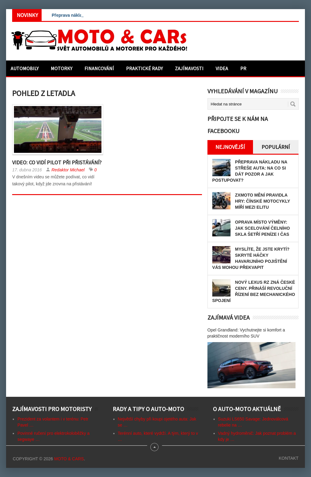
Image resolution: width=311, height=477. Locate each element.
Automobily (25, 68)
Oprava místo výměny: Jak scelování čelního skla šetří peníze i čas (262, 228)
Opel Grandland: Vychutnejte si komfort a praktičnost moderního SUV (246, 333)
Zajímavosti (189, 68)
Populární (275, 146)
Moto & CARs (69, 458)
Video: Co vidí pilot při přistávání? (56, 162)
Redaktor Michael (67, 169)
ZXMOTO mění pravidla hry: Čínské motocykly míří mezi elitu (262, 201)
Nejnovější (230, 146)
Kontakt (289, 458)
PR (243, 68)
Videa (222, 68)
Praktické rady (144, 68)
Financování (99, 68)
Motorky (61, 68)
